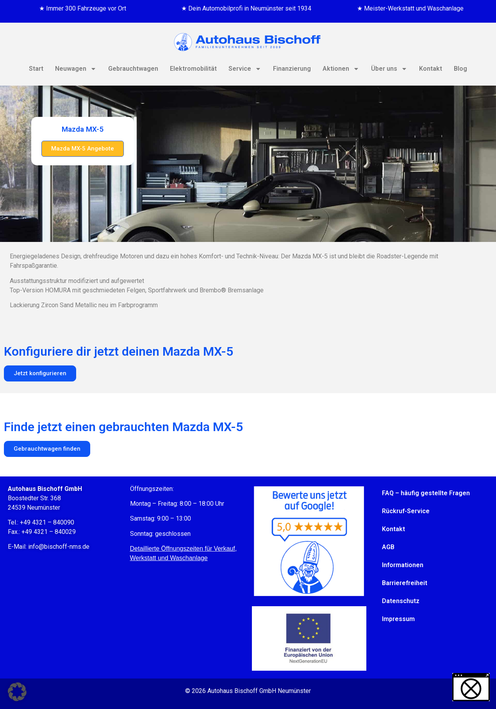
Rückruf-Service (406, 511)
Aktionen (341, 69)
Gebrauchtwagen (133, 68)
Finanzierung (292, 68)
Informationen (402, 565)
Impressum (398, 619)
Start (36, 68)
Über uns (389, 69)
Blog (460, 68)
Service (244, 69)
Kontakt (430, 68)
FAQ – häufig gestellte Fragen (426, 493)
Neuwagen (75, 69)
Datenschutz (400, 601)
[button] (17, 692)
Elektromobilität (193, 68)
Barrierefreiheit (404, 583)
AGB (388, 547)
